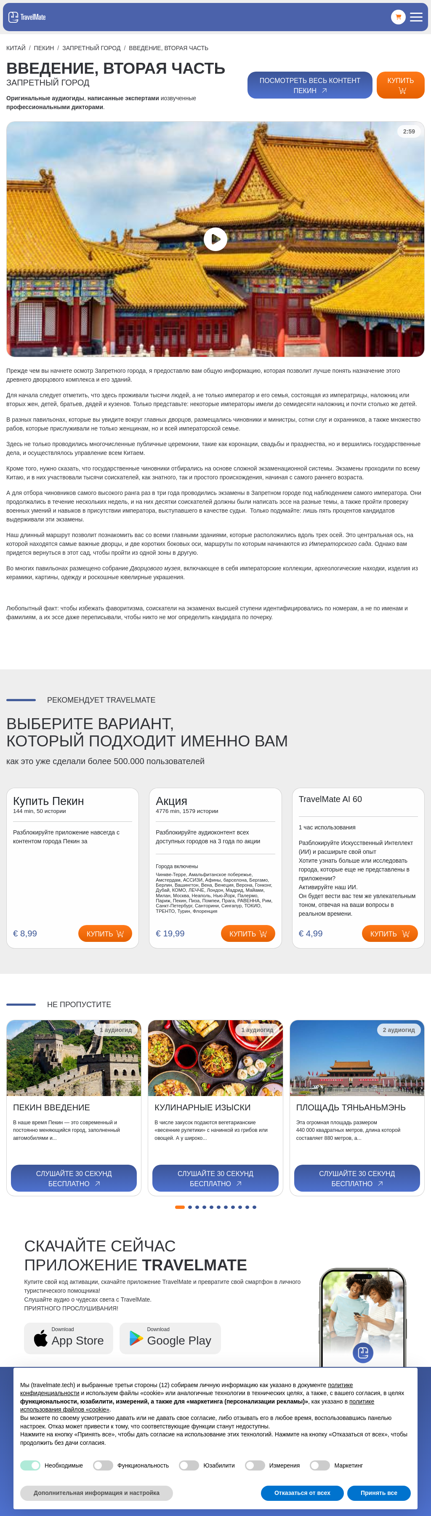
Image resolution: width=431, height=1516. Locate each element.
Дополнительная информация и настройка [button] (97, 1492)
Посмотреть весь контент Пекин (310, 86)
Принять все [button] (379, 1492)
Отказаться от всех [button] (302, 1492)
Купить (401, 85)
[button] (180, 1207)
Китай (16, 48)
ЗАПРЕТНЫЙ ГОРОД (91, 48)
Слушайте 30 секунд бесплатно (74, 1179)
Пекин (44, 48)
